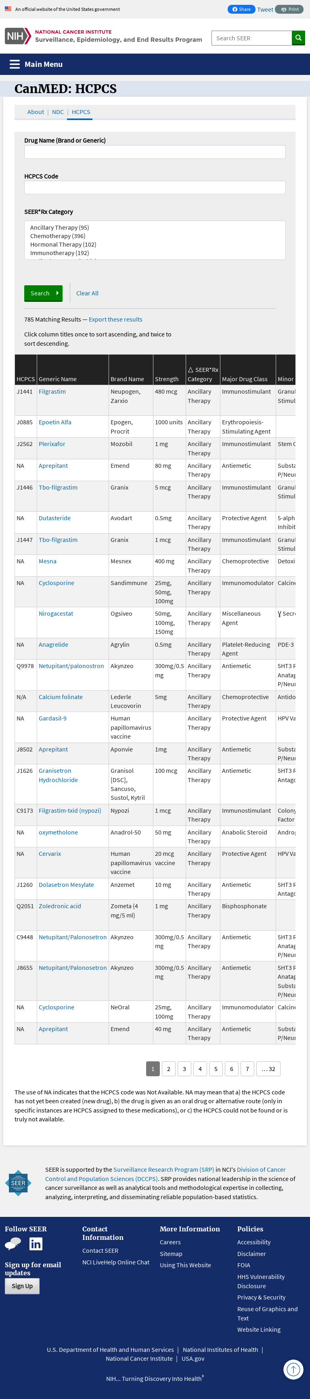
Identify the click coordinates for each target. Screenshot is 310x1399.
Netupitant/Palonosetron (73, 937)
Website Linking (259, 1329)
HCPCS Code (41, 176)
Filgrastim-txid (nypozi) (70, 810)
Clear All (87, 293)
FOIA (243, 1265)
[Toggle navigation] (36, 64)
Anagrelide (53, 644)
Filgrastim (52, 391)
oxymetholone (58, 832)
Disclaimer (251, 1254)
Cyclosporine (56, 583)
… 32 (268, 1069)
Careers (170, 1242)
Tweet (265, 9)
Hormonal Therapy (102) (155, 244)
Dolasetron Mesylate (66, 884)
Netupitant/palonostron (71, 666)
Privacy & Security (261, 1297)
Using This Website (185, 1265)
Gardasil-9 (53, 718)
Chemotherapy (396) (155, 236)
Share (244, 10)
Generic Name (58, 379)
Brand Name (127, 379)
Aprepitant (53, 465)
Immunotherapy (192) (155, 253)
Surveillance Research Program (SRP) (163, 1169)
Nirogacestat (56, 613)
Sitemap (171, 1254)
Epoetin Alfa (55, 422)
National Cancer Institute (139, 1358)
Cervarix (50, 853)
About (35, 112)
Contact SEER (100, 1250)
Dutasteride (55, 518)
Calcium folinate (61, 697)
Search (40, 293)
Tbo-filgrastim (58, 487)
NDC (58, 112)
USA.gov (193, 1358)
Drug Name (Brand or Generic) (65, 140)
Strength (167, 379)
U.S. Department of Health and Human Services (110, 1349)
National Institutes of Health (220, 1349)
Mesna (48, 561)
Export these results (115, 319)
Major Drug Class (245, 379)
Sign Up (22, 1286)
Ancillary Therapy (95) (155, 227)
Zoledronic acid (60, 906)
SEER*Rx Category (48, 212)
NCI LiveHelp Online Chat (115, 1262)
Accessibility (253, 1242)
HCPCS (81, 112)
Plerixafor (52, 444)
